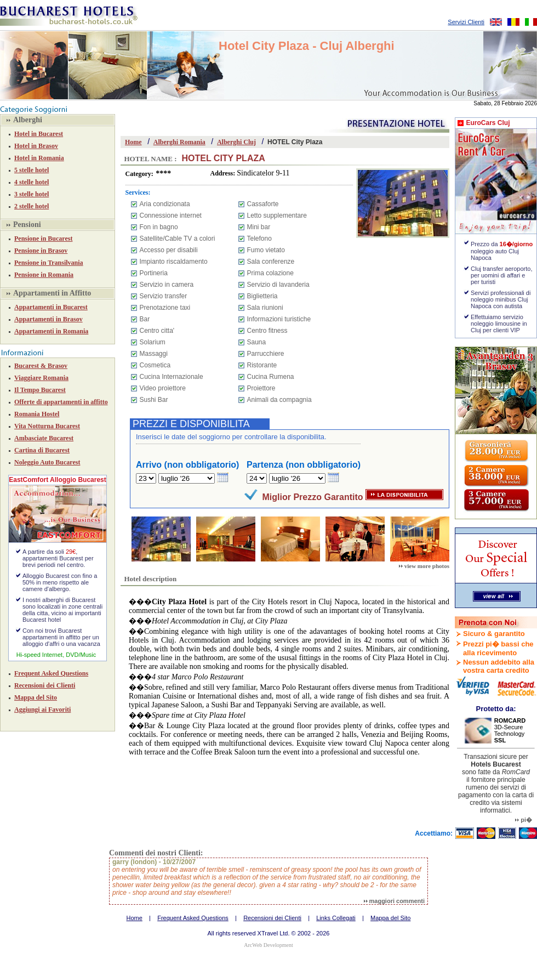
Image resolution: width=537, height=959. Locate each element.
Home (133, 142)
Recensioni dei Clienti (44, 685)
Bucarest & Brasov (40, 366)
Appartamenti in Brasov (48, 319)
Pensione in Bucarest (43, 238)
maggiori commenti (394, 901)
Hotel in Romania (39, 158)
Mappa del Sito (35, 697)
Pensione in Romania (43, 275)
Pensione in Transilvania (48, 262)
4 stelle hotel (31, 182)
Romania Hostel (36, 414)
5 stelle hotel (31, 170)
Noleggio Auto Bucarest (47, 462)
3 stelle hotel (31, 194)
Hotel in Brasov (36, 146)
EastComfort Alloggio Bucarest (57, 480)
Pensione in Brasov (40, 250)
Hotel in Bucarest (38, 134)
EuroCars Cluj (488, 123)
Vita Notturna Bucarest (47, 426)
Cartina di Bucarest (42, 450)
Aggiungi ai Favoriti (42, 709)
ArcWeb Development (268, 945)
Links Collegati (336, 918)
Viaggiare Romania (41, 378)
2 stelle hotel (31, 206)
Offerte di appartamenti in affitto (61, 402)
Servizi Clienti (466, 22)
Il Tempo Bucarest (40, 390)
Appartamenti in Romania (51, 331)
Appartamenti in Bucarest (51, 307)
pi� (523, 819)
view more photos (424, 566)
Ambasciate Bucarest (43, 438)
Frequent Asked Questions (51, 673)
